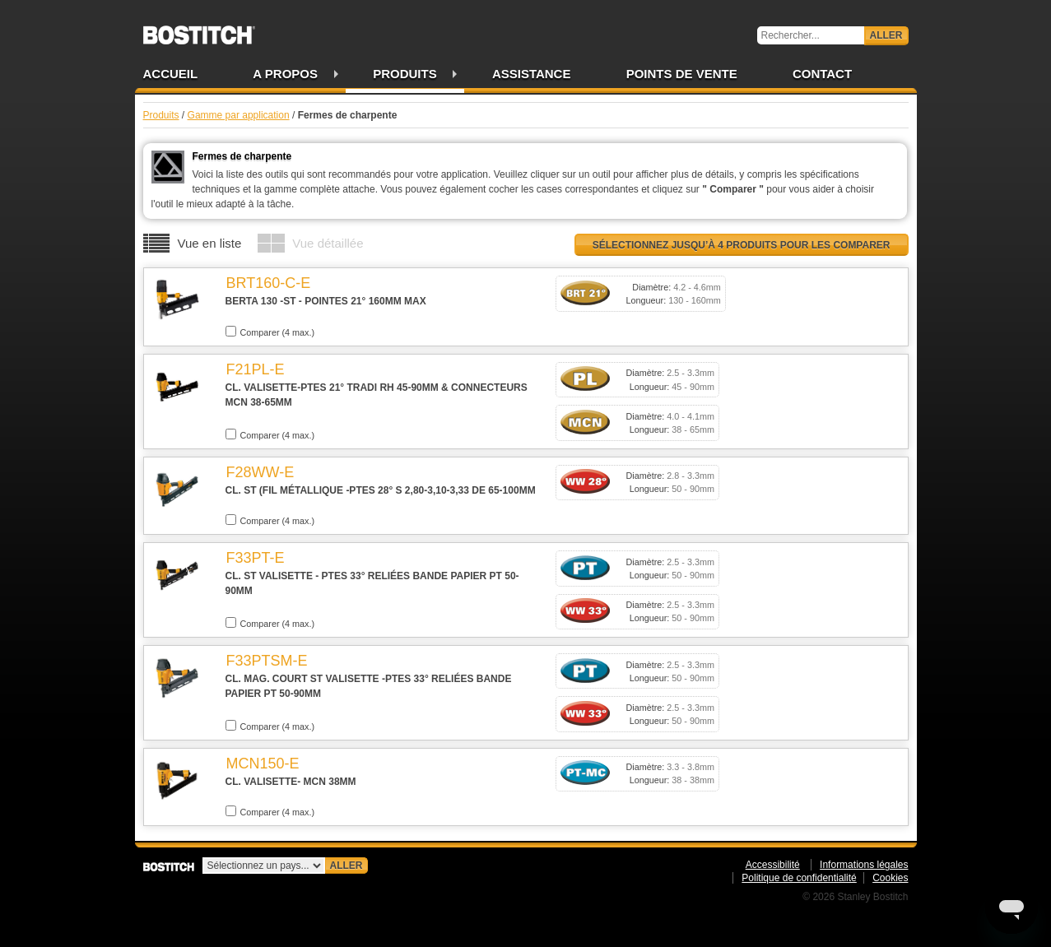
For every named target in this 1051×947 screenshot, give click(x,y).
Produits (405, 74)
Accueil (170, 74)
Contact (822, 74)
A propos (285, 74)
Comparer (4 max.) (270, 331)
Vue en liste (210, 243)
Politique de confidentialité (799, 878)
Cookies (890, 878)
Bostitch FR (199, 29)
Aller (886, 35)
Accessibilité (773, 864)
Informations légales (864, 864)
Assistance (531, 74)
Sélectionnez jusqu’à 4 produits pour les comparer (742, 245)
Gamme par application (239, 115)
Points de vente (681, 74)
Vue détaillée (327, 243)
